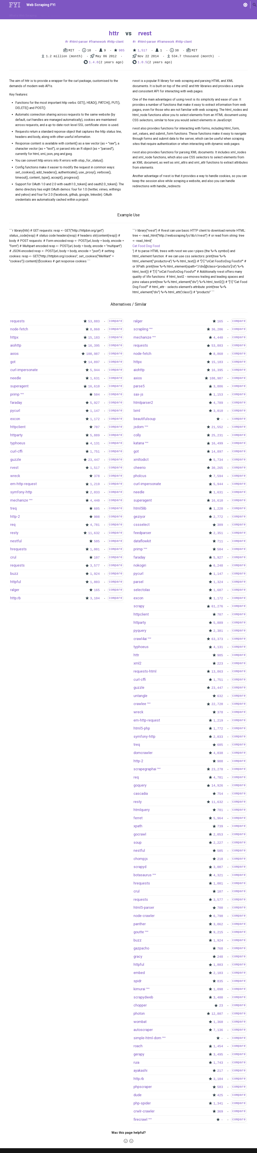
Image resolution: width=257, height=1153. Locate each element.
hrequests (18, 549)
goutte (139, 932)
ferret (138, 818)
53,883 (94, 321)
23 (221, 1005)
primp (14, 394)
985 (121, 50)
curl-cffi (16, 451)
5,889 (95, 435)
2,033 (95, 492)
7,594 (218, 476)
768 (220, 948)
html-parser (79, 42)
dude (138, 1095)
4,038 (218, 753)
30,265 (217, 468)
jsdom (139, 427)
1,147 (95, 411)
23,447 (94, 460)
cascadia (141, 793)
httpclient (17, 427)
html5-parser (144, 907)
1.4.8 (93, 62)
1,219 (95, 484)
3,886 (218, 386)
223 (220, 663)
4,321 (218, 875)
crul (13, 557)
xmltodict (141, 459)
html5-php (142, 728)
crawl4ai (140, 639)
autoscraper (143, 1030)
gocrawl (140, 834)
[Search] (226, 4)
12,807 (217, 1014)
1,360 (218, 1022)
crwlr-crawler (144, 1111)
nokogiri (140, 565)
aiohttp (15, 345)
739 (220, 826)
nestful (16, 541)
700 (220, 908)
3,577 (95, 566)
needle (15, 378)
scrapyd (140, 867)
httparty (16, 435)
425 (220, 1095)
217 (220, 1071)
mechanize (19, 500)
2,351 (218, 533)
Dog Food (153, 246)
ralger (14, 590)
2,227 (218, 843)
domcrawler (143, 753)
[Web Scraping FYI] (15, 5)
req (12, 524)
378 (97, 476)
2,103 (218, 973)
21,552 (217, 427)
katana (139, 443)
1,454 (218, 1046)
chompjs (141, 859)
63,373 (217, 639)
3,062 (218, 924)
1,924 (95, 574)
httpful (15, 582)
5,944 (95, 370)
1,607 (218, 590)
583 (220, 1087)
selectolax (142, 590)
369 (220, 1111)
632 (220, 696)
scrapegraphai (145, 769)
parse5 (139, 386)
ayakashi (140, 1070)
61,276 (217, 606)
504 (97, 395)
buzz (14, 573)
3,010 (218, 411)
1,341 (218, 1103)
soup (138, 842)
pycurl (15, 410)
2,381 (218, 631)
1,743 (218, 1063)
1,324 (218, 582)
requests (17, 321)
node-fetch (19, 329)
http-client (116, 42)
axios (14, 353)
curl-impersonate (24, 370)
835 (220, 981)
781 (220, 810)
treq (13, 508)
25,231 (217, 435)
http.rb (15, 598)
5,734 (218, 460)
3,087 (218, 867)
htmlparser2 (143, 402)
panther (140, 924)
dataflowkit (142, 541)
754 (220, 794)
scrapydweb (143, 997)
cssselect (142, 524)
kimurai (139, 989)
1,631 (95, 378)
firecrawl (140, 1119)
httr (114, 33)
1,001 (95, 549)
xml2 (137, 663)
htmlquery (142, 810)
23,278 (217, 769)
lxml (137, 410)
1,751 (95, 452)
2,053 (218, 834)
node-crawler (144, 916)
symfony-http (21, 492)
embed (139, 973)
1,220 (218, 509)
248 (220, 957)
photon (139, 1013)
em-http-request (23, 484)
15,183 (94, 338)
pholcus (140, 476)
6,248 (218, 566)
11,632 (94, 533)
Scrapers (117, 14)
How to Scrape (50, 14)
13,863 (217, 672)
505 (97, 541)
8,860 (95, 329)
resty (14, 533)
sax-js (138, 394)
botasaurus (143, 875)
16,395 (94, 346)
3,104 (95, 598)
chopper (140, 1005)
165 (97, 590)
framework (98, 42)
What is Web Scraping (23, 14)
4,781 (95, 525)
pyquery (140, 630)
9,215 (218, 932)
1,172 (95, 419)
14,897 (94, 362)
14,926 (217, 786)
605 (97, 509)
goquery (140, 785)
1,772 (218, 729)
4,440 (95, 501)
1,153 (218, 395)
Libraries (101, 14)
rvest (145, 33)
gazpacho (141, 948)
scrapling (141, 329)
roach (138, 1046)
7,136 (218, 1030)
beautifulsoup (145, 419)
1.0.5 (142, 62)
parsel (138, 582)
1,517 (142, 50)
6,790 (218, 916)
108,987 (93, 354)
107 (97, 558)
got (12, 362)
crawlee (140, 704)
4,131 (95, 443)
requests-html (145, 671)
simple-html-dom (147, 1038)
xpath (138, 826)
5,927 (95, 403)
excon (15, 419)
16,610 (94, 386)
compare (115, 321)
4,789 (218, 403)
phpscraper (143, 1087)
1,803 (95, 582)
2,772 (218, 517)
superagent (19, 386)
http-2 (15, 516)
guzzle (15, 459)
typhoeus (17, 443)
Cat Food (139, 246)
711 (220, 541)
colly (137, 435)
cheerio (140, 467)
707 (97, 427)
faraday (16, 402)
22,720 (217, 704)
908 (97, 517)
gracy (138, 956)
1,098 (218, 989)
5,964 (218, 818)
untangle (140, 696)
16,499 (217, 443)
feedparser (142, 533)
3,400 (218, 997)
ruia (136, 1062)
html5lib (140, 508)
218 (220, 859)
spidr (138, 981)
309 (220, 525)
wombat (140, 1022)
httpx (14, 337)
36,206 (217, 329)
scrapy (139, 606)
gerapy (139, 1054)
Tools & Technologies (78, 14)
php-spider (142, 1103)
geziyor (139, 516)
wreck (15, 476)
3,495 (218, 1054)
